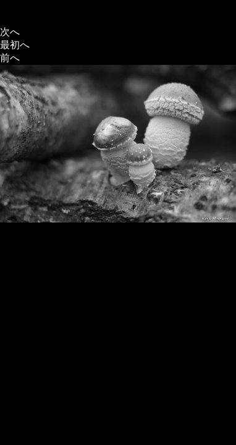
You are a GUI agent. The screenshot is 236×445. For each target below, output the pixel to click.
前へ (10, 58)
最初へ (15, 45)
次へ (10, 32)
